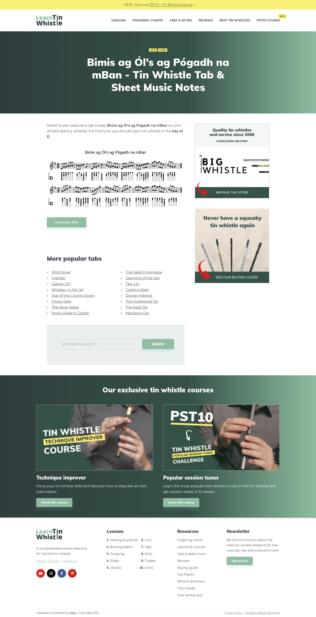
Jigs (153, 50)
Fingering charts (189, 540)
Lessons (118, 20)
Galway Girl (61, 284)
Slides (114, 561)
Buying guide (187, 568)
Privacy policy (234, 612)
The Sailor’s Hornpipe (144, 272)
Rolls (148, 554)
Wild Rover (61, 272)
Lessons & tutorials (191, 547)
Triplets (150, 561)
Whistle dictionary (191, 581)
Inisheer (59, 278)
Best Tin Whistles (235, 20)
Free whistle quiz (190, 595)
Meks (73, 612)
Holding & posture (123, 540)
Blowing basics (121, 547)
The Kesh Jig (136, 307)
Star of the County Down (73, 296)
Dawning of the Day (143, 278)
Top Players (185, 574)
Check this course (54, 502)
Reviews (206, 20)
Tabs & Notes (180, 20)
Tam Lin (132, 284)
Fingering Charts (147, 20)
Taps (148, 547)
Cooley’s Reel (137, 290)
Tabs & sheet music (191, 554)
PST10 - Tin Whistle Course (171, 5)
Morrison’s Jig (137, 313)
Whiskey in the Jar (68, 290)
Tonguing (117, 554)
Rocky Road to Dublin (70, 313)
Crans (149, 568)
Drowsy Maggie (139, 296)
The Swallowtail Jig (142, 301)
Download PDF (67, 222)
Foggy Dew (61, 301)
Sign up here (239, 561)
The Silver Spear (65, 307)
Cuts (148, 540)
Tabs (162, 50)
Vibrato (115, 568)
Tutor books (186, 588)
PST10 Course (268, 18)
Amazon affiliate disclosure (262, 612)
